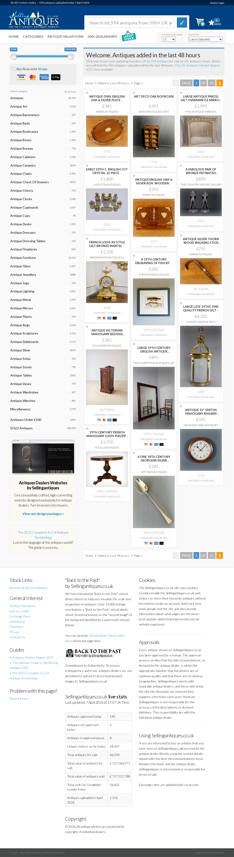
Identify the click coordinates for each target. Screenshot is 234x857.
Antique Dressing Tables (27, 241)
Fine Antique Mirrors (201, 111)
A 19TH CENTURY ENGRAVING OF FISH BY (153, 261)
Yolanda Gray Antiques (200, 425)
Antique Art (18, 106)
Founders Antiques (107, 345)
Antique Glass (20, 266)
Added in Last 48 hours (114, 83)
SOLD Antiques (21, 428)
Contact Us (17, 637)
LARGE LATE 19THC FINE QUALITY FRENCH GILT (201, 308)
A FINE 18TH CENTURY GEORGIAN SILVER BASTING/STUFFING (154, 460)
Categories (33, 36)
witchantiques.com (154, 111)
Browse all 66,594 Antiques (29, 588)
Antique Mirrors (21, 308)
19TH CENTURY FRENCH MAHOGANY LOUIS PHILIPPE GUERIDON (107, 435)
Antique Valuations (65, 36)
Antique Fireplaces (23, 249)
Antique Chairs (21, 173)
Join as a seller (20, 611)
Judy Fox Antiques (106, 184)
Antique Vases (20, 384)
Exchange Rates (20, 616)
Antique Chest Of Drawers (29, 182)
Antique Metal (20, 300)
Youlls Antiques (107, 447)
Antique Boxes (21, 140)
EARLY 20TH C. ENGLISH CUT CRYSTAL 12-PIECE (107, 171)
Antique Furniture (23, 258)
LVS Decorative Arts (200, 322)
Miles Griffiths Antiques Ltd (153, 363)
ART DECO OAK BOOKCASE (154, 96)
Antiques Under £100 (25, 420)
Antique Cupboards (24, 207)
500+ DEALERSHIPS (102, 36)
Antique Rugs (20, 325)
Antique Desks (21, 224)
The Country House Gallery (201, 184)
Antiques (17, 98)
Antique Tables (21, 375)
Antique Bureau (21, 148)
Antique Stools (21, 367)
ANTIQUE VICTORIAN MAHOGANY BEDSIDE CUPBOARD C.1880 (107, 334)
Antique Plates (21, 316)
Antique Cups (20, 216)
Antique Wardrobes (24, 392)
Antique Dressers (23, 232)
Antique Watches (22, 401)
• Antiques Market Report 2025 (31, 657)
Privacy (15, 632)
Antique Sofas (20, 359)
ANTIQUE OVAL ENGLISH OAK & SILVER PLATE (107, 98)
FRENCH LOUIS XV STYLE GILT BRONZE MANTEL (107, 244)
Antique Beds (20, 123)
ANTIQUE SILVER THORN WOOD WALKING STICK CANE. (201, 242)
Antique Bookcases (24, 131)
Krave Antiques (107, 111)
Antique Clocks (21, 199)
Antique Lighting (22, 291)
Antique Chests (21, 190)
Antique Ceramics (23, 165)
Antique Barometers (25, 115)
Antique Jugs (19, 283)
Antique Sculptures (24, 333)
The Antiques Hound (154, 274)
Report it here (19, 698)
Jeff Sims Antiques (154, 472)
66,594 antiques (157, 61)
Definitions (17, 622)
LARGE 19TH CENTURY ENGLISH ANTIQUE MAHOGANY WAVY (153, 351)
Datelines (16, 627)
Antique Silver (20, 350)
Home (14, 36)
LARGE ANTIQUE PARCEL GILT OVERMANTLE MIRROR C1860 (201, 100)
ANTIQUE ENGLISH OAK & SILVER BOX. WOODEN (154, 181)
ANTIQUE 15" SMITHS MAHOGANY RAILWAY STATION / (201, 413)
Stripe (42, 69)
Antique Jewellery (23, 274)
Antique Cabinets (23, 157)
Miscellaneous (20, 409)
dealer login (217, 3)
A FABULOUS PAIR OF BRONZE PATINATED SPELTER (201, 172)
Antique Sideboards (24, 342)
